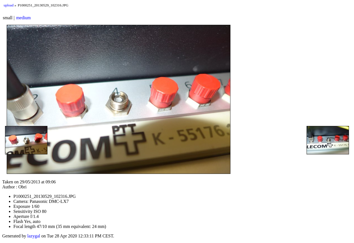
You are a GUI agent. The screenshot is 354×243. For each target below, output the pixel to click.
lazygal (33, 236)
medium (23, 17)
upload (8, 5)
